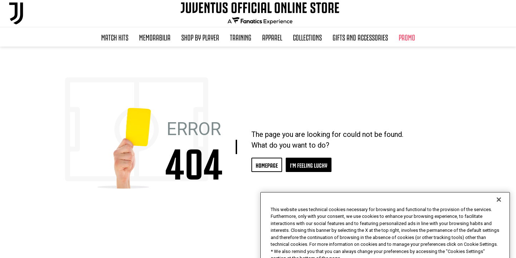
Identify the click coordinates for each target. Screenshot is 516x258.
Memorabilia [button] (155, 37)
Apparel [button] (272, 37)
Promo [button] (407, 37)
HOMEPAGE (267, 164)
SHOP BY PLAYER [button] (200, 37)
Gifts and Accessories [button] (360, 37)
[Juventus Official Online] (16, 13)
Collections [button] (307, 37)
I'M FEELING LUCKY (308, 164)
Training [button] (240, 37)
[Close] (499, 214)
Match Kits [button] (114, 37)
